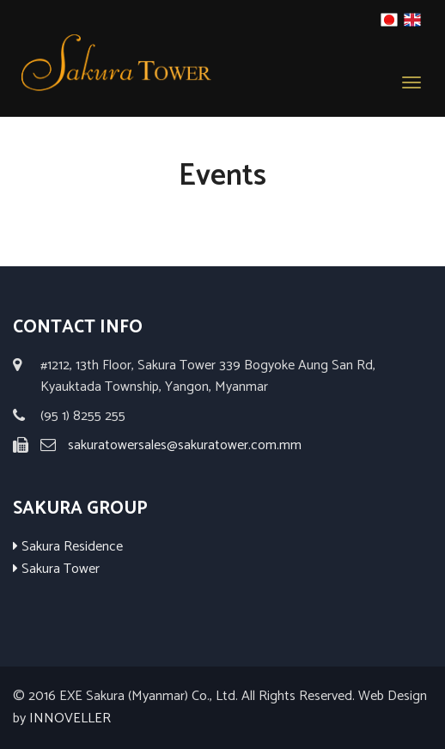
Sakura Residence (68, 546)
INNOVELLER (70, 718)
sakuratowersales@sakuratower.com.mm (185, 445)
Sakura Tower (56, 569)
